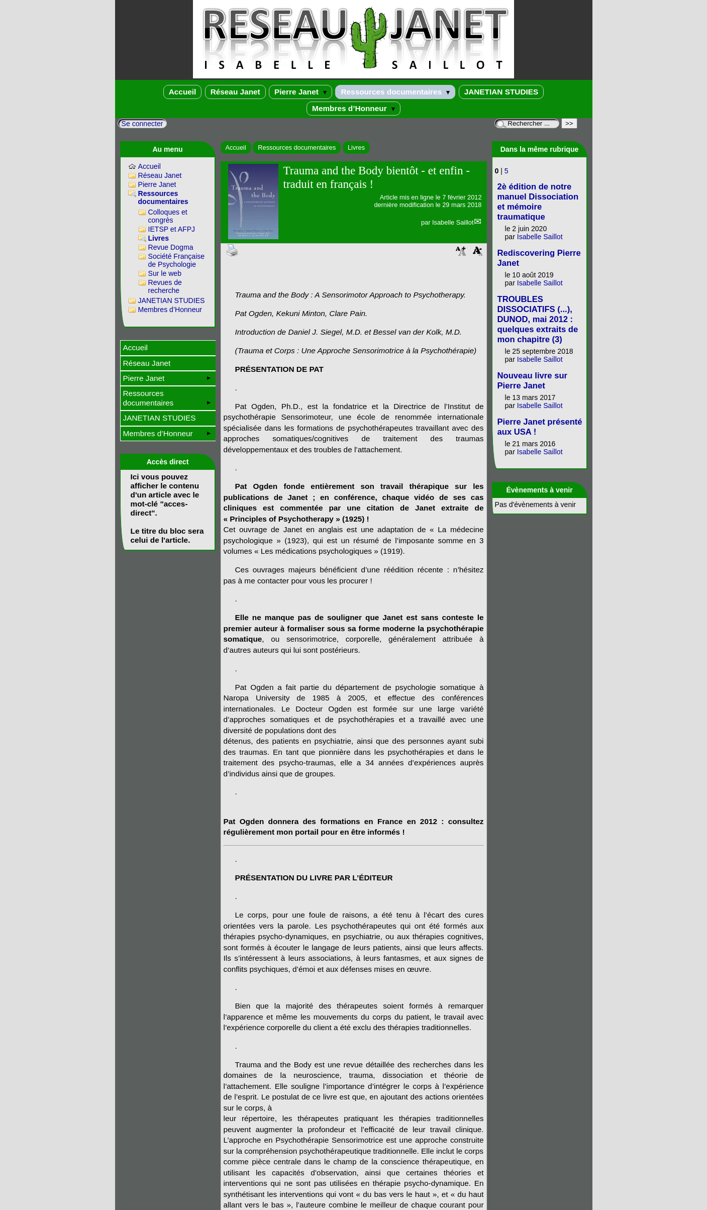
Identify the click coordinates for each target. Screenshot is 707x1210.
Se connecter (142, 124)
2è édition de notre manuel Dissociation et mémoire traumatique (538, 202)
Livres (356, 147)
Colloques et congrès (167, 216)
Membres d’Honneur (353, 108)
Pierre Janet (300, 91)
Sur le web (165, 273)
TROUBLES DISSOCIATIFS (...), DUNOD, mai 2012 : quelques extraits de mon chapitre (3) (537, 319)
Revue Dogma (170, 247)
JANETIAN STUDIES (501, 91)
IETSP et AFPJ (171, 229)
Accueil (182, 91)
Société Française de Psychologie (176, 260)
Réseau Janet (235, 91)
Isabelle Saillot (453, 222)
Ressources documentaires (395, 91)
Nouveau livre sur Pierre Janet (532, 380)
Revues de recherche (165, 286)
